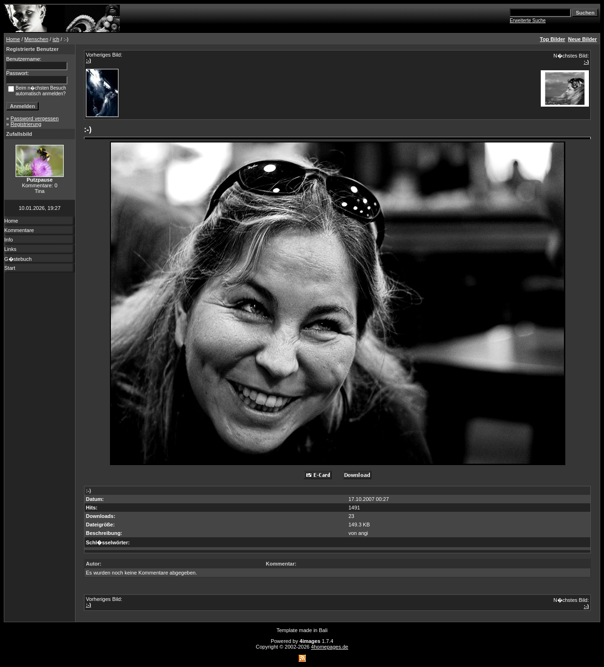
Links (10, 249)
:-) (88, 60)
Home (13, 39)
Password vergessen (34, 118)
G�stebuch (18, 259)
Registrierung (25, 124)
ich (55, 39)
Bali (323, 630)
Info (8, 239)
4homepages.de (329, 647)
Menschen (37, 39)
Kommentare (19, 230)
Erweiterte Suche (527, 20)
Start (9, 268)
